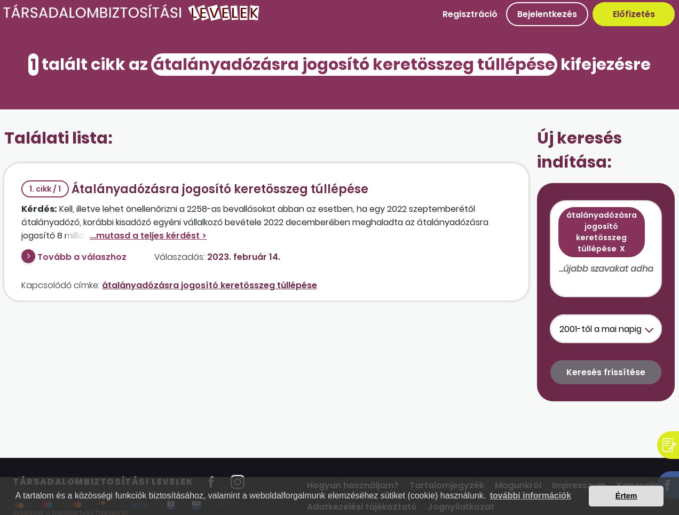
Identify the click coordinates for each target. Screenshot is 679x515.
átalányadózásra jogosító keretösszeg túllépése (209, 285)
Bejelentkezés (547, 14)
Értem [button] (626, 496)
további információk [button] (530, 495)
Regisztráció (470, 14)
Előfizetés (634, 14)
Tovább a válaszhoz (82, 257)
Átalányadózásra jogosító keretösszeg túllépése (194, 189)
